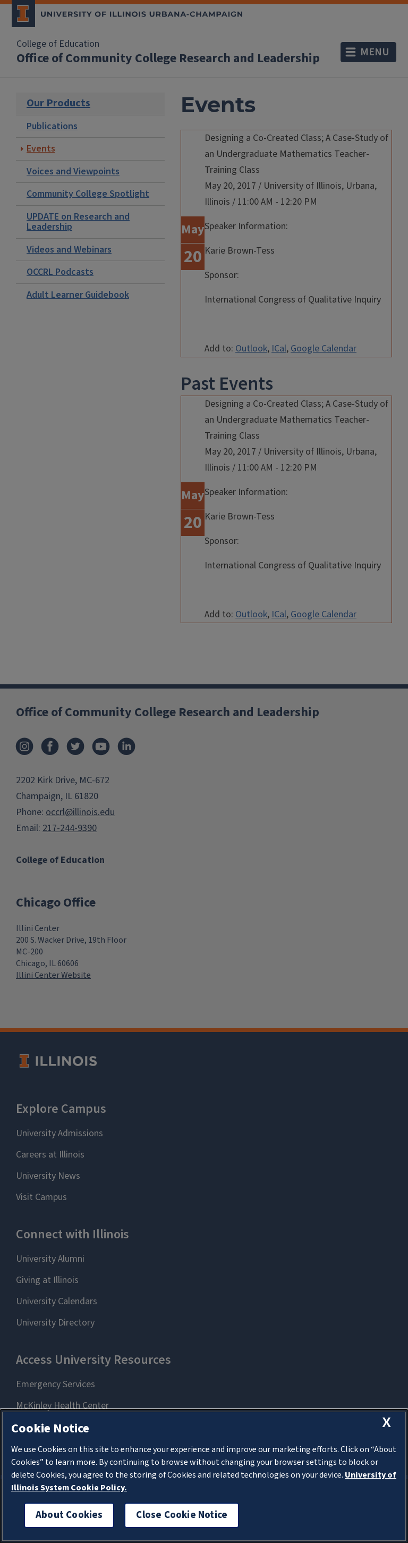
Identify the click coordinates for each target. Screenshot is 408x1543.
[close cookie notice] (386, 1422)
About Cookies (69, 1515)
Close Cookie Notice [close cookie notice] (181, 1515)
